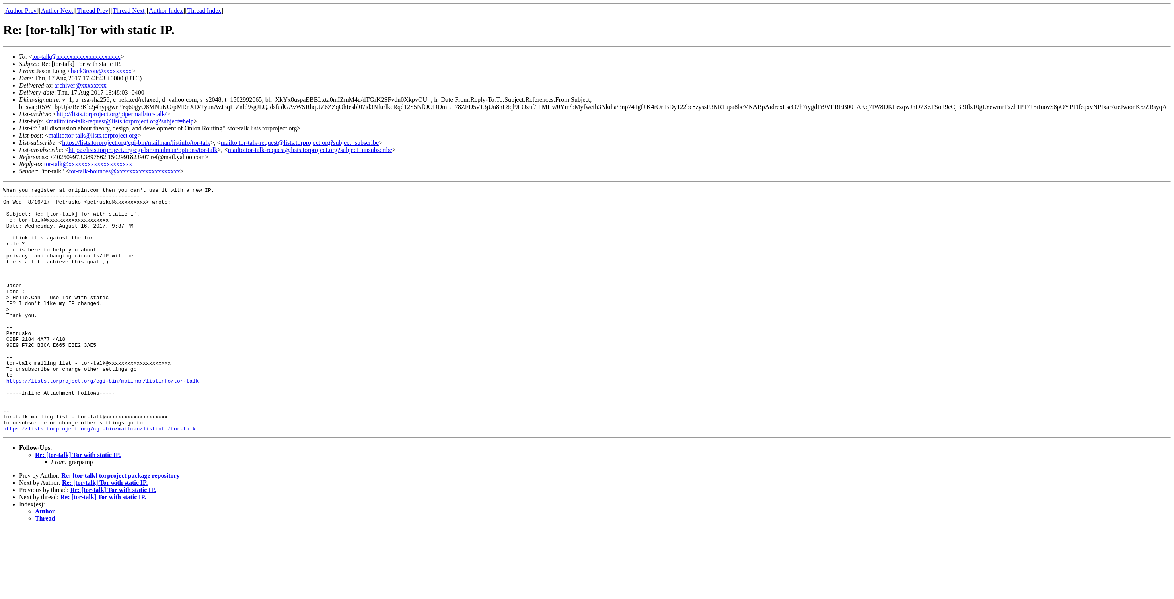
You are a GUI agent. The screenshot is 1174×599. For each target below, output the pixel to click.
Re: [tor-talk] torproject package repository (120, 524)
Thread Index (204, 10)
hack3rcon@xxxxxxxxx (101, 71)
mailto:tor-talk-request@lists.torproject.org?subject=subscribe (300, 142)
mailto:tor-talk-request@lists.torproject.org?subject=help (121, 121)
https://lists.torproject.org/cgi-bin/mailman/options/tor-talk (142, 149)
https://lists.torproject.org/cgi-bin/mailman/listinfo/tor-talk (136, 142)
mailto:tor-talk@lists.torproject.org (92, 135)
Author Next (57, 10)
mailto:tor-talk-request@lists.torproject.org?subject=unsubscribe (310, 149)
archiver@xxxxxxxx (81, 85)
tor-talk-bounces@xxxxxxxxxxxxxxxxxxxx (124, 171)
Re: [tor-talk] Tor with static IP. (78, 503)
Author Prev (21, 10)
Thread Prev (93, 10)
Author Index (166, 10)
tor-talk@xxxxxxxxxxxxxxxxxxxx (76, 56)
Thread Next (128, 10)
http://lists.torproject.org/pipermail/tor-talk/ (111, 114)
